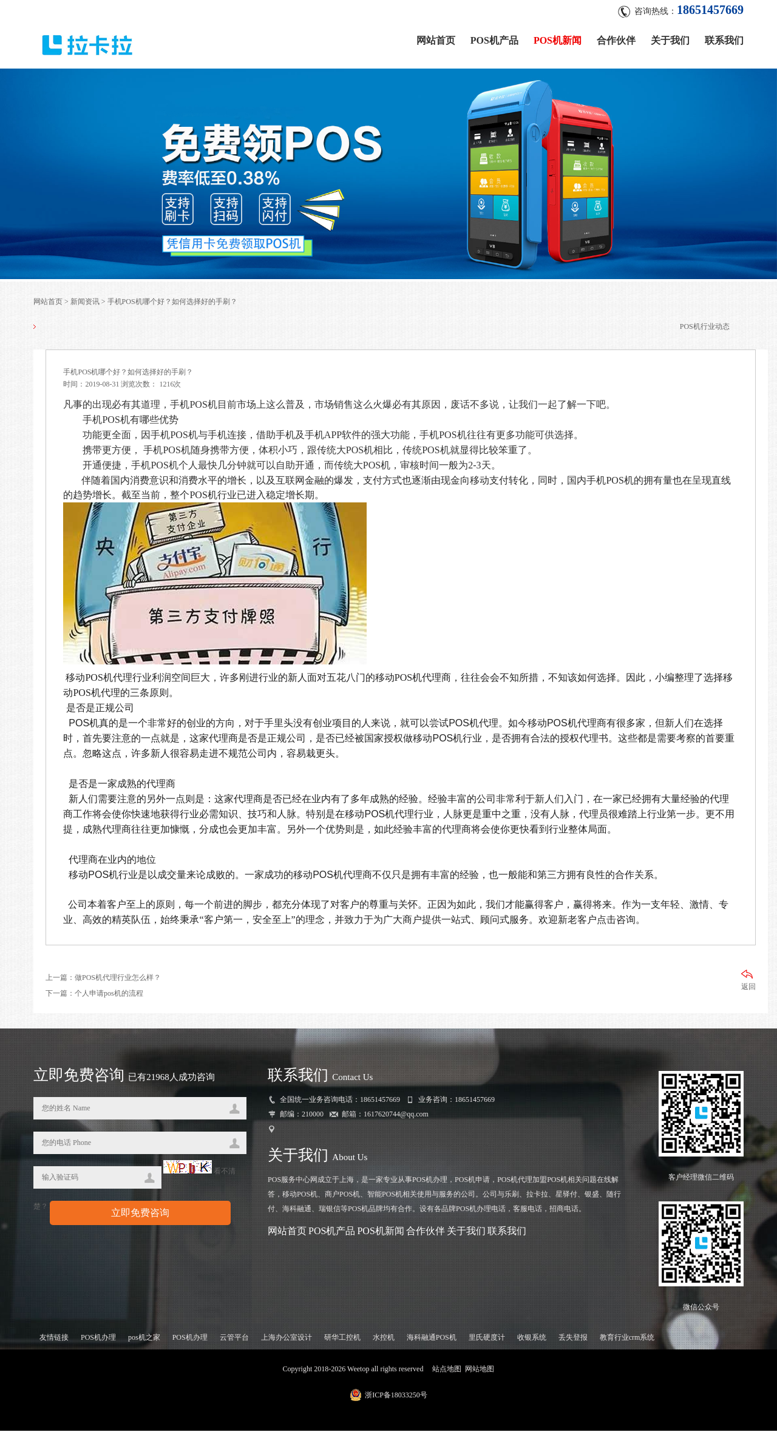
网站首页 (435, 38)
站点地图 (446, 1373)
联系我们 (724, 38)
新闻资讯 (85, 304)
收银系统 (531, 1341)
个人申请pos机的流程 (109, 998)
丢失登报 (573, 1341)
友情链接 (54, 1341)
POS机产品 (494, 38)
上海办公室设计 (286, 1341)
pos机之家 (144, 1341)
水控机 (384, 1341)
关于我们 (670, 38)
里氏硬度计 (487, 1341)
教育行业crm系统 (627, 1341)
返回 (748, 985)
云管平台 (234, 1341)
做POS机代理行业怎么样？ (118, 982)
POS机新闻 (558, 38)
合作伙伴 (616, 38)
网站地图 (479, 1373)
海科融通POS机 (431, 1341)
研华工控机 (342, 1341)
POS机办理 (98, 1341)
